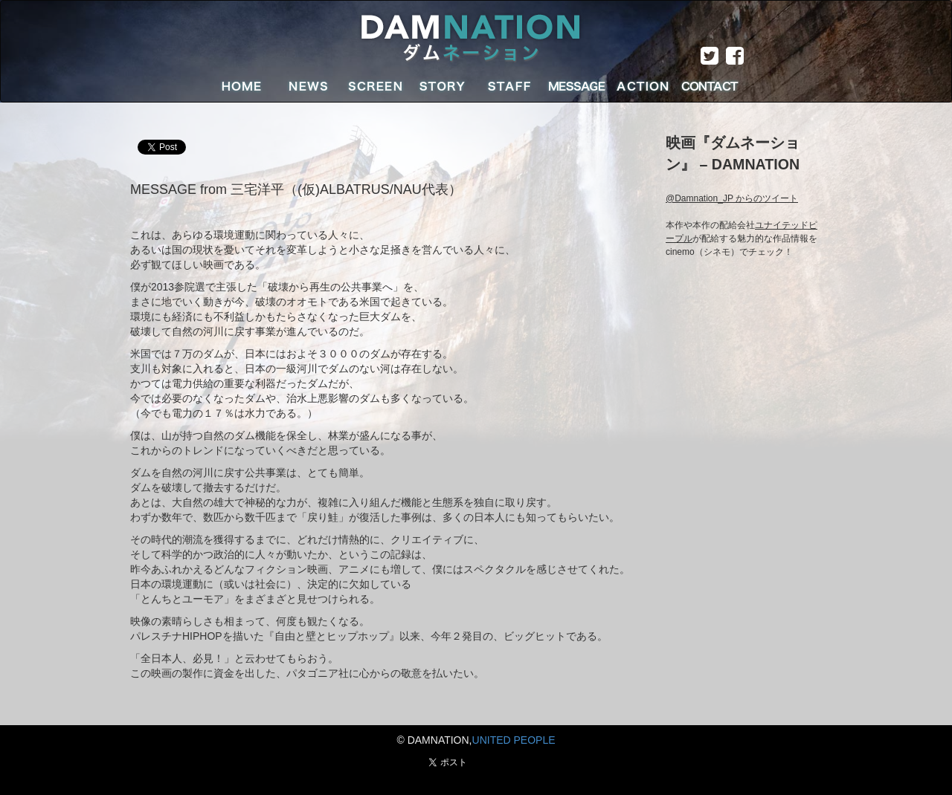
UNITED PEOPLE (514, 740)
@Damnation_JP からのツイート (732, 198)
